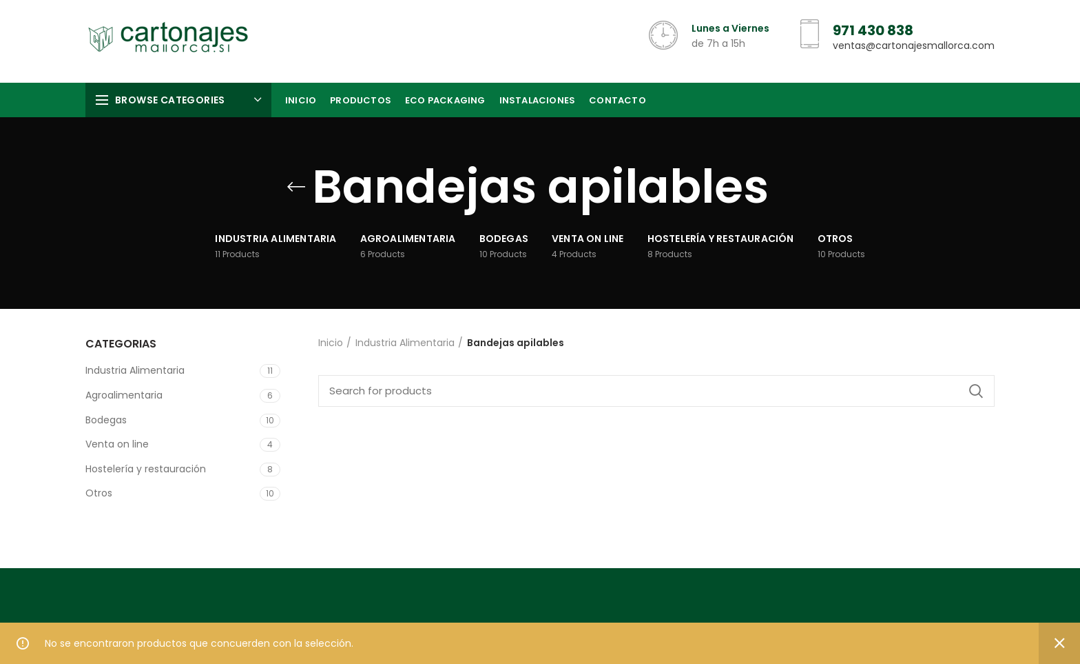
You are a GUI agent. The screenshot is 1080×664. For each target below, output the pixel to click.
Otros (98, 493)
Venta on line (117, 444)
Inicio (330, 343)
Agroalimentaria (124, 395)
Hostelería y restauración (145, 469)
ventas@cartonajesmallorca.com (914, 45)
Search (976, 391)
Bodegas (106, 420)
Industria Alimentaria (135, 370)
